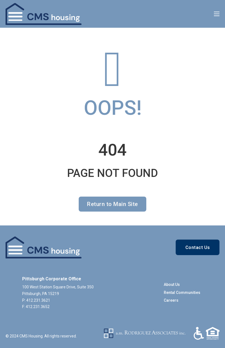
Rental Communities (182, 292)
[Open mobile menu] (216, 14)
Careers (171, 300)
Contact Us (197, 247)
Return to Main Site (112, 204)
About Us (172, 284)
